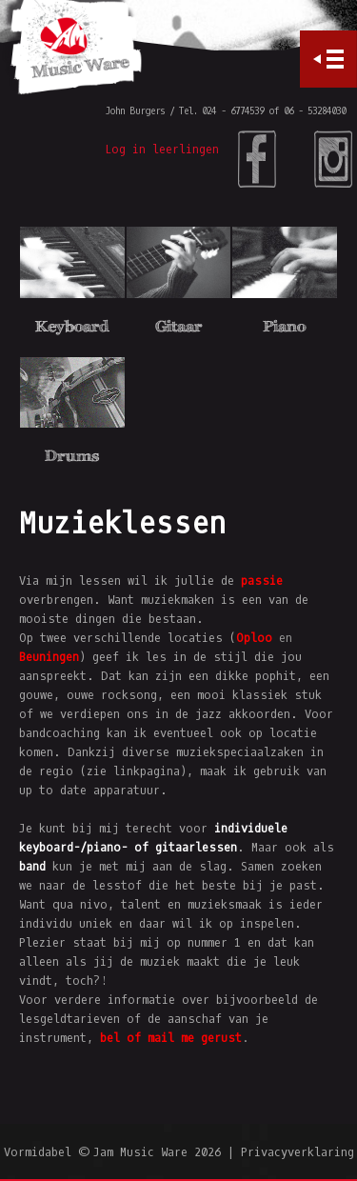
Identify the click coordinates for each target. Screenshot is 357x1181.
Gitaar (178, 326)
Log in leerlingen (162, 149)
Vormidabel (37, 1152)
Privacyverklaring (297, 1152)
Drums (72, 456)
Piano (284, 326)
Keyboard (72, 326)
